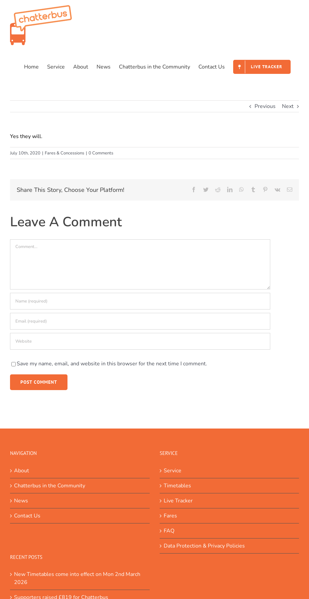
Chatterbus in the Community (49, 485)
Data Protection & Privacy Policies (204, 546)
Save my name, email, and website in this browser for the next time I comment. (112, 363)
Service (172, 470)
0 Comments (101, 153)
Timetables (177, 485)
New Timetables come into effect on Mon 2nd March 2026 (77, 578)
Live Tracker (178, 500)
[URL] (140, 341)
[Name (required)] (140, 301)
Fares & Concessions (64, 153)
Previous (265, 106)
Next (288, 106)
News (21, 500)
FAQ (169, 530)
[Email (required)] (140, 321)
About (21, 470)
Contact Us (27, 515)
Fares (170, 515)
